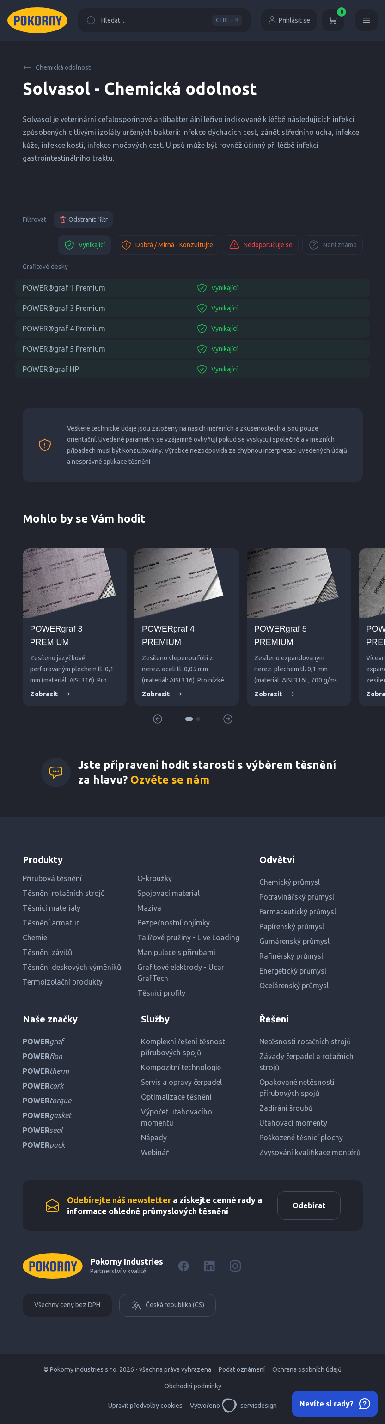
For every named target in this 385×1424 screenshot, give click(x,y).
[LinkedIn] (209, 1266)
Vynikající (84, 244)
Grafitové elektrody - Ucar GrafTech (180, 972)
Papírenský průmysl (291, 926)
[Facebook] (183, 1266)
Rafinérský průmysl (291, 956)
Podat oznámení (242, 1369)
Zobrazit (50, 694)
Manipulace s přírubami (176, 952)
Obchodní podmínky (192, 1386)
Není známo (332, 244)
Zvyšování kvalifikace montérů (310, 1152)
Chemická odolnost (57, 67)
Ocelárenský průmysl (294, 985)
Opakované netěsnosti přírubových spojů (297, 1087)
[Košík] (333, 20)
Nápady (154, 1137)
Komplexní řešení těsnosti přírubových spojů (184, 1047)
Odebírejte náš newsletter (119, 1200)
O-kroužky (154, 878)
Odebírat (309, 1205)
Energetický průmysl (292, 971)
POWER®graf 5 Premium (64, 349)
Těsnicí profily (161, 993)
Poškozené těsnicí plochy (301, 1137)
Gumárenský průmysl (294, 941)
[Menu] (366, 20)
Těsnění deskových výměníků (72, 967)
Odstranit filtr (83, 219)
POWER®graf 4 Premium (64, 328)
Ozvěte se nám (169, 779)
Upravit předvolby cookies (145, 1405)
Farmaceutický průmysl (297, 911)
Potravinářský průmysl (296, 897)
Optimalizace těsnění (176, 1097)
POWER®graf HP (51, 369)
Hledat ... (164, 20)
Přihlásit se (289, 20)
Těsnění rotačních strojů (64, 893)
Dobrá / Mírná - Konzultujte (167, 244)
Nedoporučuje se (261, 244)
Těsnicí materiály (51, 908)
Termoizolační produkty (63, 982)
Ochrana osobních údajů (307, 1369)
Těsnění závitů (47, 952)
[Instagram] (235, 1266)
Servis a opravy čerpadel (181, 1082)
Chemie (35, 937)
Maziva (149, 908)
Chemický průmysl (289, 882)
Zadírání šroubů (285, 1108)
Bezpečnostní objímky (173, 923)
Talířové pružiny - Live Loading (188, 937)
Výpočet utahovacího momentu (176, 1117)
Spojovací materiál (168, 893)
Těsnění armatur (51, 923)
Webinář (155, 1152)
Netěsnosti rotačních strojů (305, 1041)
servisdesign (249, 1405)
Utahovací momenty (293, 1123)
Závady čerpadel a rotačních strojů (306, 1061)
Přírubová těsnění (52, 878)
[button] (189, 719)
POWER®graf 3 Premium (64, 308)
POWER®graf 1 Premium (64, 288)
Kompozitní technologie (181, 1067)
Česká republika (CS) (167, 1305)
